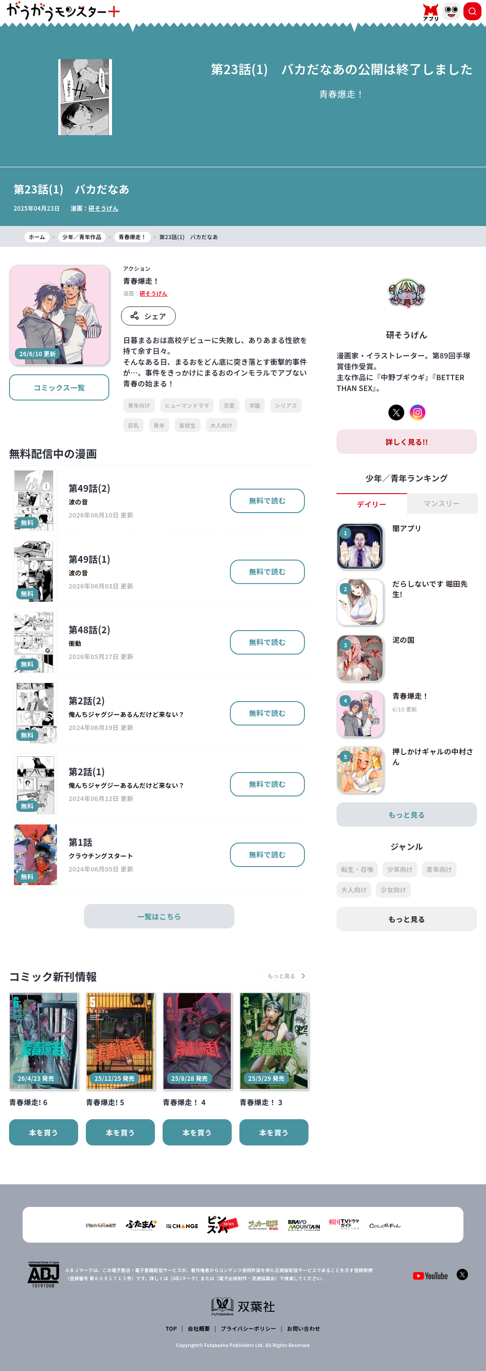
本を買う (43, 1132)
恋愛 (229, 405)
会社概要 (199, 1328)
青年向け (139, 405)
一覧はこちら (159, 916)
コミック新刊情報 (53, 976)
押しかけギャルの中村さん (433, 756)
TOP (171, 1328)
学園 (255, 405)
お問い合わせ (303, 1328)
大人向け (221, 425)
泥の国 (404, 639)
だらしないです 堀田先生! (430, 588)
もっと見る (406, 814)
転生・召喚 (357, 869)
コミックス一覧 (59, 387)
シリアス (286, 405)
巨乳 (133, 425)
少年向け (400, 869)
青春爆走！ (411, 695)
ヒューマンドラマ (187, 405)
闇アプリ (407, 528)
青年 (159, 425)
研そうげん (104, 208)
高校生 (187, 425)
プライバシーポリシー (248, 1328)
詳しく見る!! (407, 441)
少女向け (393, 889)
